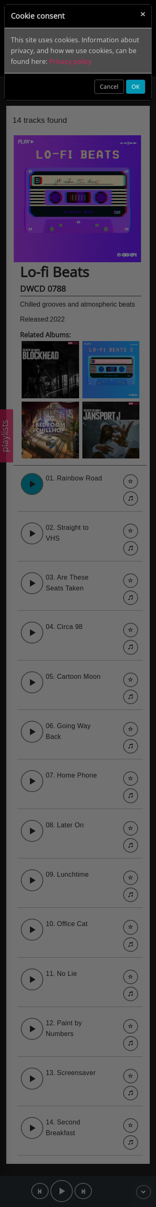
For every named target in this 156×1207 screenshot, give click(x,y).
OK (135, 86)
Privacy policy (70, 61)
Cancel (109, 86)
